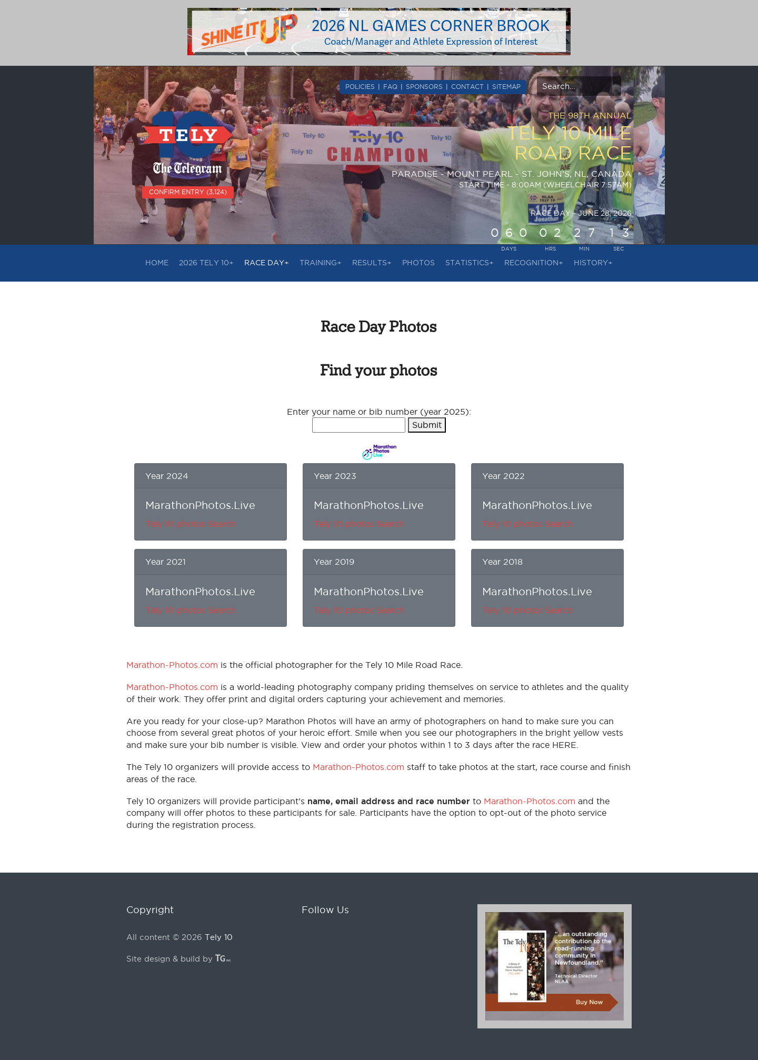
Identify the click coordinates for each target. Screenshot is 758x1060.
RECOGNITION (533, 262)
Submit (427, 424)
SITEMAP (506, 86)
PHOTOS (418, 262)
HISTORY (593, 262)
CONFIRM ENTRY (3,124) (188, 191)
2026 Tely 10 (206, 262)
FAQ (390, 86)
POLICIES (360, 86)
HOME (156, 262)
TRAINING (321, 262)
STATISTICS (469, 262)
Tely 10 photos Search (190, 523)
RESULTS (372, 262)
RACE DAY (266, 262)
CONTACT (467, 86)
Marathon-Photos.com (172, 664)
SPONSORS (424, 86)
